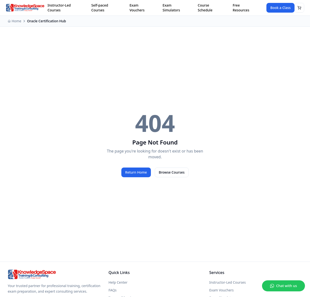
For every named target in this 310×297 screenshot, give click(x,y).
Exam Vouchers (137, 7)
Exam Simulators (171, 7)
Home (14, 21)
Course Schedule (205, 7)
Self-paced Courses (99, 7)
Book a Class (280, 7)
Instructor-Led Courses (59, 7)
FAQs (112, 290)
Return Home (136, 172)
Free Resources (241, 7)
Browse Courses (172, 172)
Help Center (117, 282)
